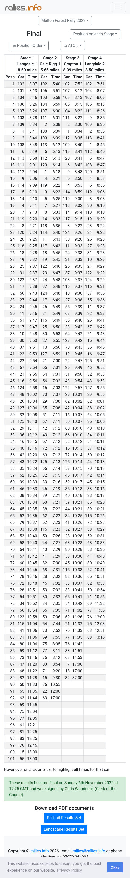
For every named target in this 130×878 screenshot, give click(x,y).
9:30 (56, 677)
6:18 (56, 171)
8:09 (101, 97)
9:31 (101, 286)
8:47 (101, 158)
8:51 (101, 171)
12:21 (32, 725)
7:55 (56, 637)
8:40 (78, 144)
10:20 (32, 455)
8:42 (78, 165)
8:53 (101, 178)
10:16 (32, 448)
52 (22, 515)
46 (89, 367)
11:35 (77, 637)
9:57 (78, 387)
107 (66, 90)
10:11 (32, 428)
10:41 (32, 549)
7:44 (56, 623)
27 (89, 246)
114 (20, 185)
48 (22, 394)
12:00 (100, 617)
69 (89, 603)
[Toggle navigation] (119, 7)
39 (22, 482)
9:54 (33, 360)
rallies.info (39, 851)
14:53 (77, 657)
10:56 (100, 596)
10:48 (32, 583)
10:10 (32, 421)
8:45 (101, 144)
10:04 (32, 401)
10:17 (77, 475)
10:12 (32, 435)
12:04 (32, 711)
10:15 (32, 441)
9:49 (78, 367)
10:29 (100, 529)
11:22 (32, 671)
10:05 (100, 414)
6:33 (56, 212)
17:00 (77, 664)
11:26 (77, 617)
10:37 (32, 522)
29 (67, 394)
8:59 (78, 192)
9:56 (33, 381)
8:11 (56, 650)
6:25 (56, 198)
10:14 (77, 455)
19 (89, 219)
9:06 (33, 178)
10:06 (32, 408)
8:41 (33, 131)
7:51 (101, 84)
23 (89, 225)
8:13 (33, 90)
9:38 (33, 286)
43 (67, 381)
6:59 (56, 354)
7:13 (56, 455)
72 (44, 448)
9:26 (78, 232)
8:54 (56, 664)
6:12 (56, 144)
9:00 (78, 198)
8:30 (78, 124)
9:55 (33, 374)
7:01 (56, 367)
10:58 (32, 617)
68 (67, 542)
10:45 (32, 563)
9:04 (33, 171)
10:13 (77, 448)
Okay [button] (114, 867)
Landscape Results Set (64, 829)
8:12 (78, 90)
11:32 (100, 603)
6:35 (56, 225)
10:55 (55, 684)
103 (43, 97)
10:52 (32, 603)
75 (89, 623)
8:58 (33, 158)
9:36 (101, 300)
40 (89, 428)
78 (22, 576)
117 (66, 219)
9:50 (33, 340)
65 (89, 576)
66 (67, 435)
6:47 (56, 273)
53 (89, 529)
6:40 (56, 232)
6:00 (56, 111)
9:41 (101, 320)
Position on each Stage (93, 34)
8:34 (33, 124)
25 (89, 239)
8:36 (101, 131)
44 (89, 461)
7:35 (56, 603)
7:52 (78, 84)
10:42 (32, 556)
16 (89, 354)
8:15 (78, 104)
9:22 (78, 225)
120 (66, 158)
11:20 (32, 664)
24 (89, 232)
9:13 (33, 212)
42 (67, 408)
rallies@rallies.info (89, 851)
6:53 (56, 333)
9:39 (78, 306)
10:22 (32, 461)
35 (44, 408)
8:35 (101, 117)
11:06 (32, 630)
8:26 (33, 104)
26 (44, 306)
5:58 (56, 97)
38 (89, 408)
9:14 (78, 212)
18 (22, 252)
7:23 (56, 522)
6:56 (56, 347)
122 (43, 266)
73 (44, 630)
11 (44, 239)
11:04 (32, 623)
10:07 (77, 414)
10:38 (32, 529)
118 (66, 205)
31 (89, 252)
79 (22, 522)
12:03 (100, 623)
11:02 (77, 610)
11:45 (32, 704)
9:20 (33, 219)
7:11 (56, 414)
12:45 (32, 745)
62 (67, 401)
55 (89, 300)
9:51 (33, 347)
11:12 (32, 650)
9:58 (33, 387)
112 (66, 138)
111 (88, 111)
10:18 (77, 488)
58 (67, 441)
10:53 (100, 583)
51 (22, 320)
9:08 (101, 198)
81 (22, 731)
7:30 (56, 563)
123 (20, 617)
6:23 (56, 192)
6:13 (56, 151)
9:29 (101, 259)
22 (89, 313)
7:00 (56, 360)
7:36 (56, 617)
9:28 (78, 239)
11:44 (32, 698)
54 (89, 441)
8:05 (56, 644)
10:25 (32, 475)
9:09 (33, 185)
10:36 (77, 576)
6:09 (56, 131)
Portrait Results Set (64, 817)
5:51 (56, 90)
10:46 (32, 569)
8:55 (101, 185)
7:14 (56, 468)
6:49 (56, 300)
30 (89, 205)
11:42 (77, 644)
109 (20, 124)
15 (89, 340)
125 (88, 360)
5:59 (56, 104)
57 (44, 441)
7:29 (56, 549)
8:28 (33, 117)
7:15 (56, 475)
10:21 (77, 502)
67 (67, 313)
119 (43, 185)
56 (22, 293)
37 (67, 273)
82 (44, 563)
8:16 (33, 97)
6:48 (56, 279)
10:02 (32, 394)
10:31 (100, 536)
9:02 (78, 205)
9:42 (78, 327)
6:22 (56, 185)
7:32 (56, 576)
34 (89, 435)
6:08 (56, 124)
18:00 (32, 752)
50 (67, 421)
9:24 (33, 232)
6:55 (56, 340)
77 (89, 610)
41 (67, 522)
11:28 (32, 677)
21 (89, 266)
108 (43, 131)
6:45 (56, 252)
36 (22, 435)
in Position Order (27, 45)
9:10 (33, 192)
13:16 (100, 637)
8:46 (33, 138)
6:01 (56, 117)
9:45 (33, 306)
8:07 (33, 84)
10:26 (100, 515)
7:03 (56, 387)
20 (22, 239)
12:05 (32, 718)
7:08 (56, 401)
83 (89, 637)
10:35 (32, 509)
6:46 (56, 266)
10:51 (100, 576)
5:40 (56, 84)
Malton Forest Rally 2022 (63, 20)
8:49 (33, 151)
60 (67, 428)
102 (20, 84)
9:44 (33, 300)
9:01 (33, 165)
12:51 (100, 630)
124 (66, 232)
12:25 (32, 731)
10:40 (32, 536)
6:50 (56, 327)
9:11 (33, 205)
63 (89, 630)
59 (67, 482)
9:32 (33, 259)
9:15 (78, 219)
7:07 (56, 394)
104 (88, 90)
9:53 (33, 354)
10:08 (32, 414)
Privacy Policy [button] (69, 870)
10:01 (77, 394)
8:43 (78, 171)
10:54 (100, 590)
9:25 (33, 239)
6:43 (56, 239)
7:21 (56, 495)
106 (43, 90)
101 (20, 90)
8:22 (78, 111)
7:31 (56, 569)
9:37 (33, 266)
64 (67, 333)
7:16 (56, 482)
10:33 (32, 482)
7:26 (56, 536)
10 (89, 259)
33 (44, 482)
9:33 (78, 246)
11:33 (77, 630)
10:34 (32, 495)
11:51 (77, 650)
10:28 (100, 522)
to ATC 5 (70, 45)
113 (88, 138)
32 (89, 374)
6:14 (56, 165)
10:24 (32, 468)
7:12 (56, 428)
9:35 (78, 266)
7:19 (56, 488)
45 (89, 482)
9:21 (33, 225)
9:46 (33, 313)
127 (66, 340)
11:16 (32, 657)
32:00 (77, 677)
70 (67, 347)
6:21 (56, 178)
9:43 (33, 293)
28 (89, 495)
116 (66, 286)
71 (89, 596)
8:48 (33, 144)
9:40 (78, 320)
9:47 (33, 320)
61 (22, 725)
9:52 (101, 367)
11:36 (100, 610)
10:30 (77, 556)
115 (88, 515)
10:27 (77, 529)
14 (22, 198)
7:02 (56, 381)
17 (22, 286)
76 (89, 617)
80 (67, 549)
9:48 (33, 333)
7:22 (56, 509)
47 (22, 664)
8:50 (78, 178)
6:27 (56, 205)
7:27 (56, 542)
